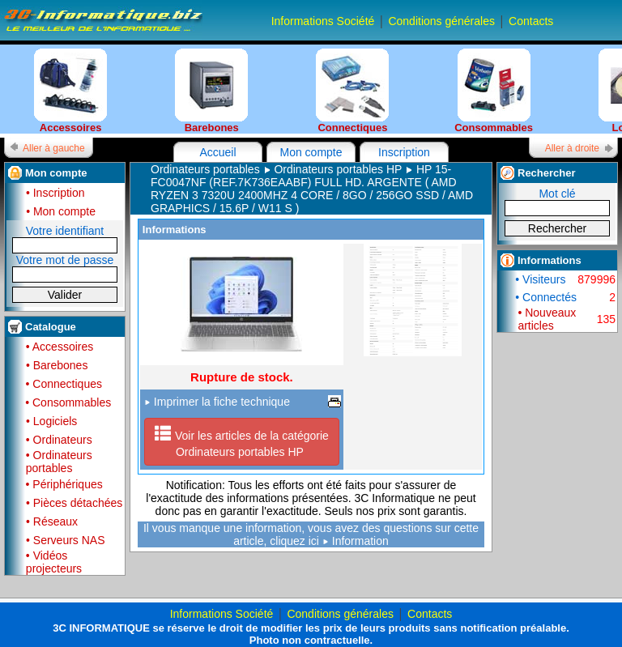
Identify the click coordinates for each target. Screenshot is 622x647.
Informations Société (323, 21)
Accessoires (70, 91)
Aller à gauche (54, 148)
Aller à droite (572, 148)
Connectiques (352, 91)
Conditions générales (441, 21)
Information (360, 540)
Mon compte (310, 152)
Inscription (404, 152)
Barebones (211, 91)
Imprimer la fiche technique (217, 401)
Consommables (493, 91)
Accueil (217, 152)
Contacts (531, 21)
